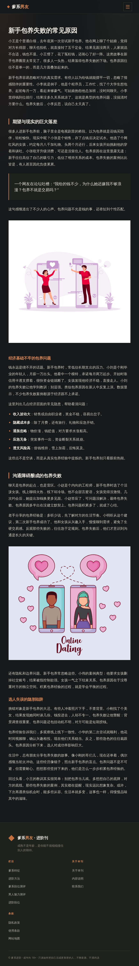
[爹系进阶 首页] (18, 7)
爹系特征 (14, 870)
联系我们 (77, 886)
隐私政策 (14, 922)
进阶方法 (14, 878)
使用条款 (14, 930)
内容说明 (77, 878)
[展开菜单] (127, 6)
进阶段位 (14, 902)
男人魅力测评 (17, 894)
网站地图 (14, 938)
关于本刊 (77, 870)
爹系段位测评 (17, 886)
